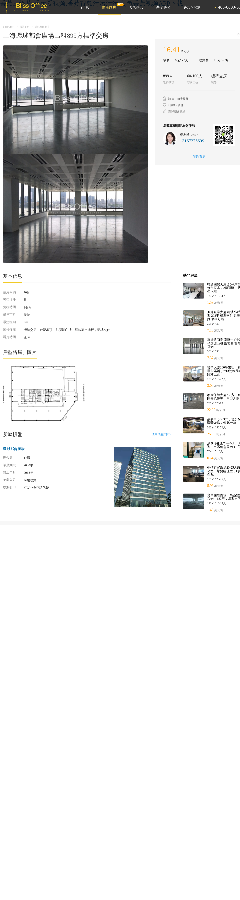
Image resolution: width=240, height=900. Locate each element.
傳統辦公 (136, 7)
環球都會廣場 (42, 26)
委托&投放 (192, 7)
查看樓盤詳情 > (161, 434)
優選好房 (111, 5)
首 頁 (85, 7)
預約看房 (199, 156)
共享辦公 (163, 7)
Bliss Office (8, 26)
